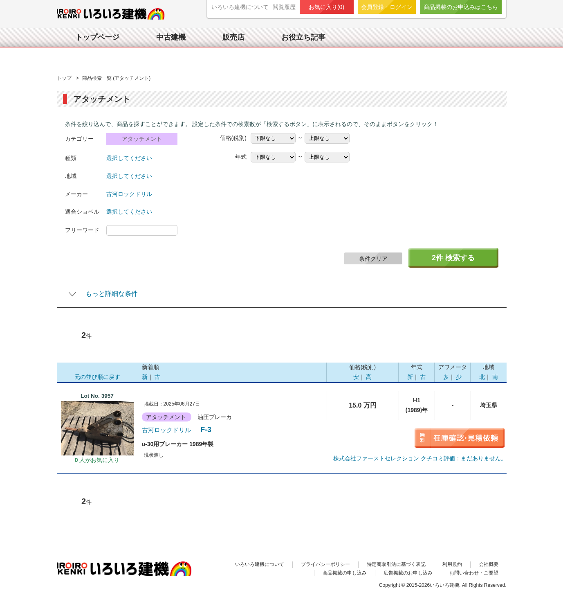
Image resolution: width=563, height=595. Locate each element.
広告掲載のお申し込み (408, 573)
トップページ (97, 37)
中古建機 (171, 37)
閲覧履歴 (284, 7)
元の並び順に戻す (97, 377)
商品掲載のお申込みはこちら (461, 7)
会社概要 (488, 564)
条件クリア (373, 258)
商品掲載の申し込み (345, 573)
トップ (65, 78)
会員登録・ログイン (387, 7)
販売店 (233, 37)
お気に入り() (326, 7)
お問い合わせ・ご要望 (473, 573)
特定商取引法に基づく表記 (396, 564)
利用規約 (452, 564)
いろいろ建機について (240, 7)
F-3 (177, 430)
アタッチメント (142, 139)
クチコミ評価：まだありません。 (420, 458)
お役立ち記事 (303, 37)
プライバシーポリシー (325, 564)
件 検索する (453, 258)
